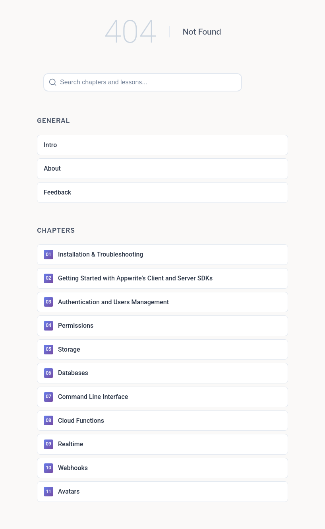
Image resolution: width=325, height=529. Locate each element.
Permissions (68, 326)
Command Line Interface (86, 397)
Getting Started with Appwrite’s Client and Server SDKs (128, 278)
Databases (66, 373)
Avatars (62, 491)
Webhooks (66, 468)
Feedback (57, 192)
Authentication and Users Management (106, 302)
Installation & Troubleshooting (93, 254)
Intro (50, 145)
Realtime (63, 444)
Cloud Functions (74, 420)
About (52, 168)
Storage (62, 349)
